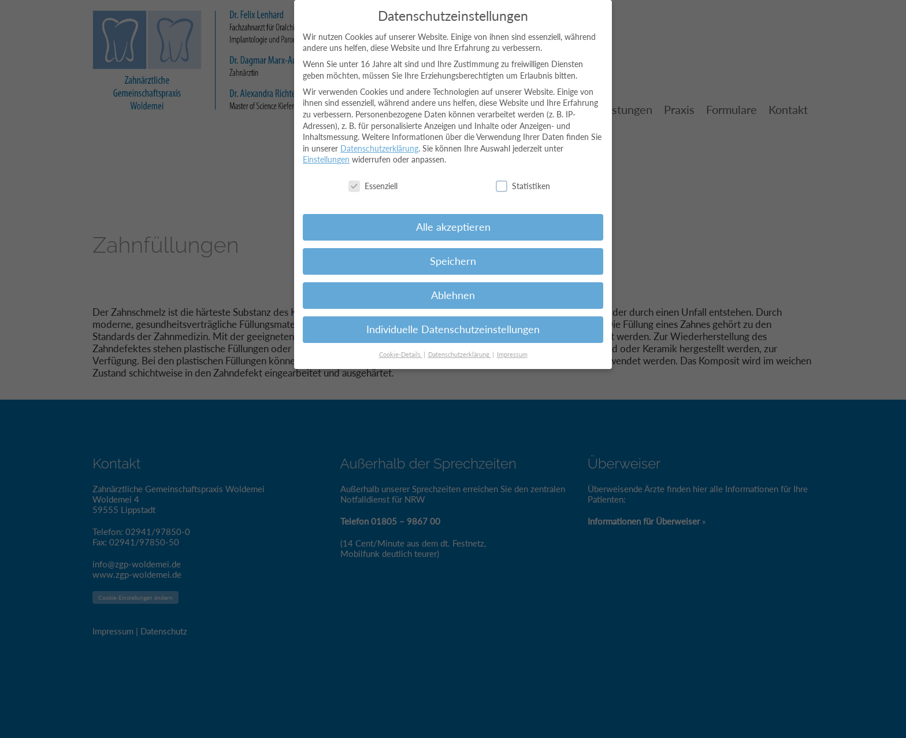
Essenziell (373, 180)
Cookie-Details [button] (400, 348)
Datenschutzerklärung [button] (459, 348)
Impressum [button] (512, 348)
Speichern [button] (453, 255)
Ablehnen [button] (453, 289)
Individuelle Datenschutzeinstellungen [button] (453, 324)
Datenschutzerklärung (379, 142)
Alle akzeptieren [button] (453, 221)
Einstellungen (326, 153)
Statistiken (523, 180)
